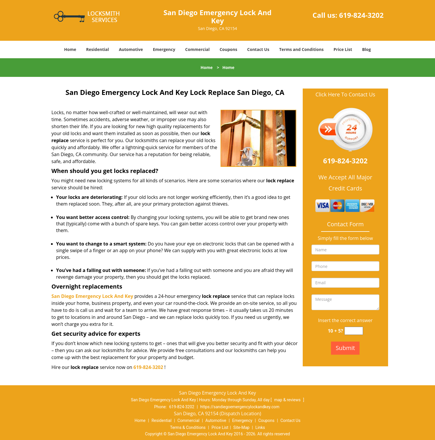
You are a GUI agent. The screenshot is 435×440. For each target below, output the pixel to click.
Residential (97, 49)
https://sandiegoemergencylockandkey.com (239, 406)
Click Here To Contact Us (345, 94)
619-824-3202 (361, 15)
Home (70, 49)
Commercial (197, 49)
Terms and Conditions (301, 49)
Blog (366, 49)
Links (260, 427)
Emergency (164, 49)
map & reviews (288, 399)
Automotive (131, 49)
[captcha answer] (353, 331)
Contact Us (258, 49)
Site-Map (241, 427)
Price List (343, 49)
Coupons (228, 49)
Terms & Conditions (188, 427)
